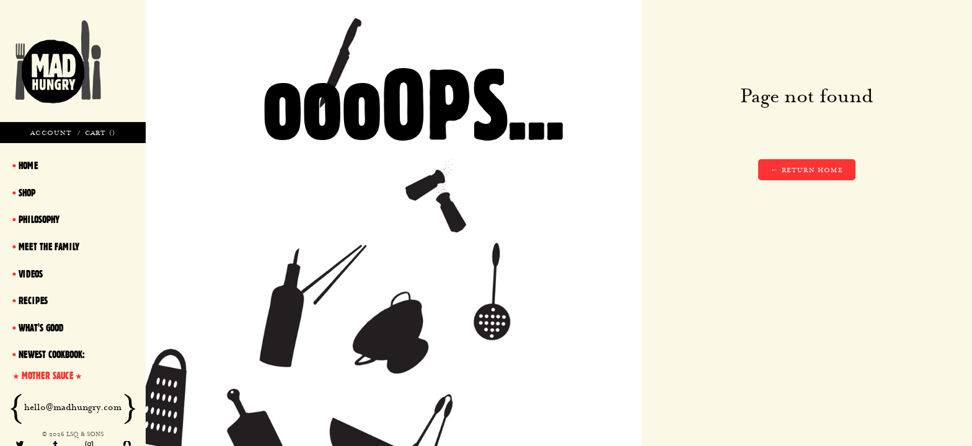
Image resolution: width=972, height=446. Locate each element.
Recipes (33, 300)
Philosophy (39, 219)
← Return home (807, 169)
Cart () (100, 132)
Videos (31, 274)
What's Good (41, 327)
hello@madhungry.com (73, 407)
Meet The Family (49, 246)
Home (28, 165)
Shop (27, 192)
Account (51, 132)
